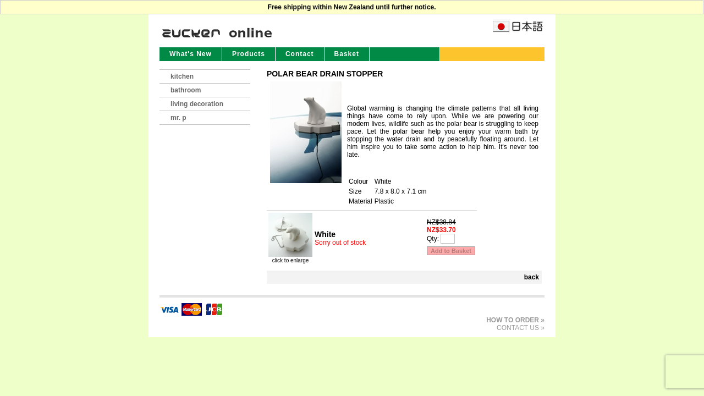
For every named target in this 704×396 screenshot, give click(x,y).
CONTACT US (518, 328)
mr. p (178, 118)
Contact (299, 54)
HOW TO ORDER (512, 320)
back (531, 277)
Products (248, 54)
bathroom (185, 90)
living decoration (196, 104)
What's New (190, 54)
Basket (346, 54)
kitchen (182, 76)
